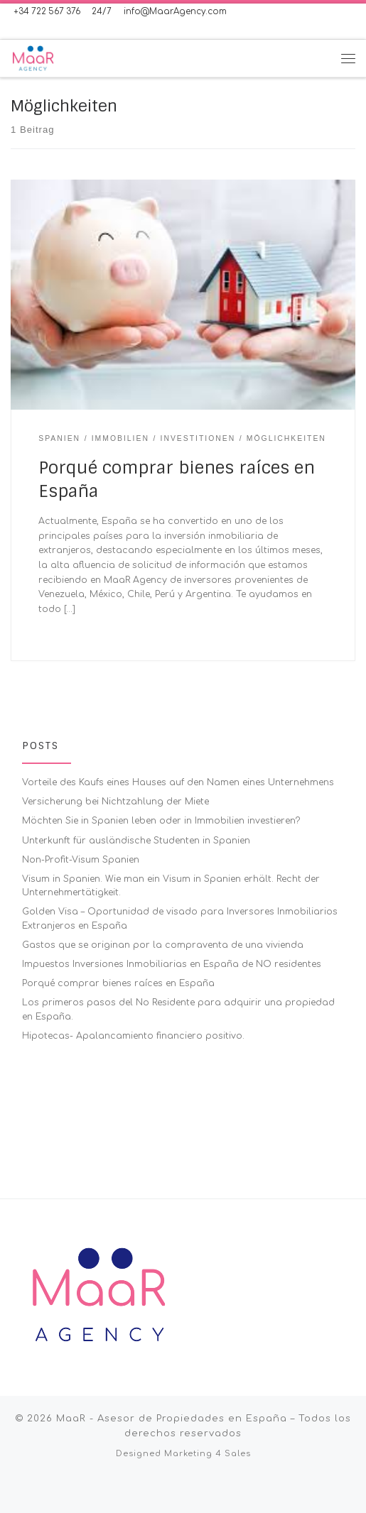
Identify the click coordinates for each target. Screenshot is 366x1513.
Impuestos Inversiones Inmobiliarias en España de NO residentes (171, 964)
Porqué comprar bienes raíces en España (118, 983)
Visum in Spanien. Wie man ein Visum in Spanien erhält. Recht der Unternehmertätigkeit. (171, 885)
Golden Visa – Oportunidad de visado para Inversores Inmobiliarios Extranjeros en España (180, 918)
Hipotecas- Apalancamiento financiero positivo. (133, 1036)
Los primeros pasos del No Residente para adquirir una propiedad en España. (178, 1009)
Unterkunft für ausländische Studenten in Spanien (136, 841)
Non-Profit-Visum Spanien (80, 860)
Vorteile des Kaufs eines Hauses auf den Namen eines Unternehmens (178, 782)
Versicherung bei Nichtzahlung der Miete (115, 802)
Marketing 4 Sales (207, 1397)
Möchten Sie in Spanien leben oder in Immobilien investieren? (161, 821)
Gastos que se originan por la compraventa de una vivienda (162, 945)
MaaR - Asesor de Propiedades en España (171, 1362)
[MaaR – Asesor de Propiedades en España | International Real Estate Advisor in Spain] (33, 57)
